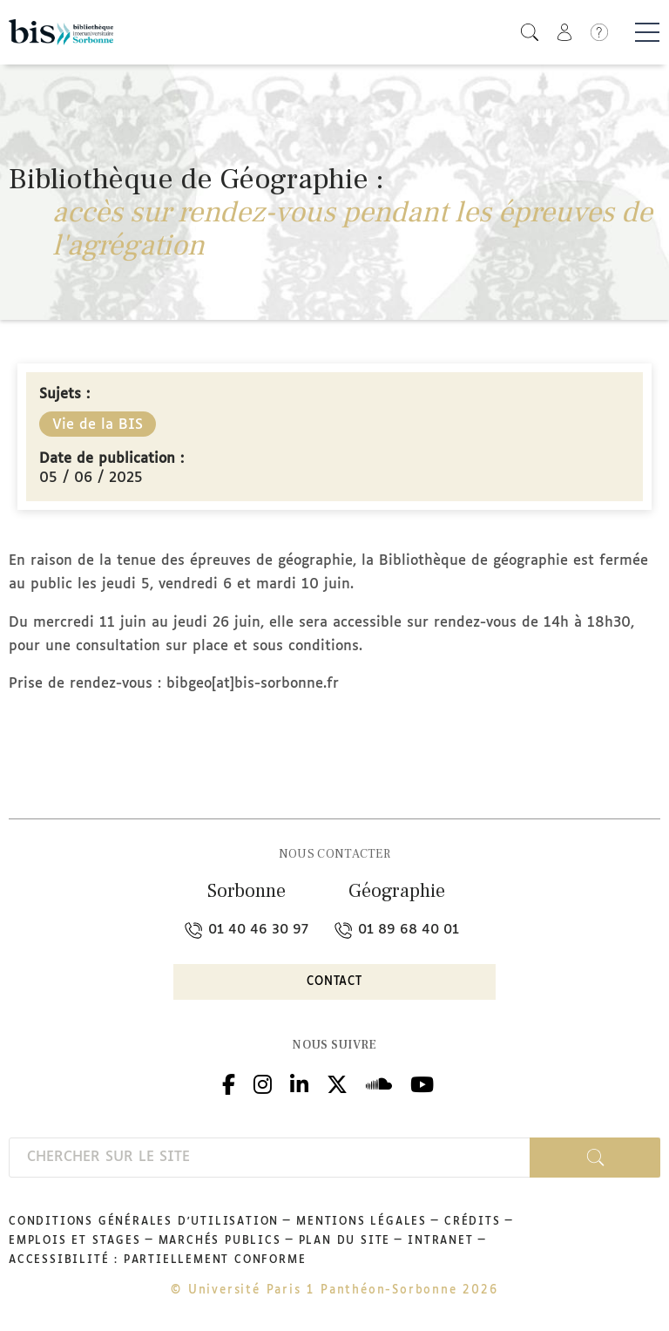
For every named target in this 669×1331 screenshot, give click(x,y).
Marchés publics (220, 1241)
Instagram (262, 1083)
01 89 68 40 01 (396, 929)
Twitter (337, 1083)
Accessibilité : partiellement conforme (157, 1260)
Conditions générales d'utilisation (144, 1222)
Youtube (422, 1083)
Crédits (472, 1222)
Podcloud (379, 1083)
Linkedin (299, 1083)
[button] (529, 31)
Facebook (228, 1083)
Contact (334, 982)
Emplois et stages (75, 1241)
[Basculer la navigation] (647, 32)
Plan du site (345, 1241)
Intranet (440, 1241)
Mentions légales (361, 1222)
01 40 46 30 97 (246, 929)
